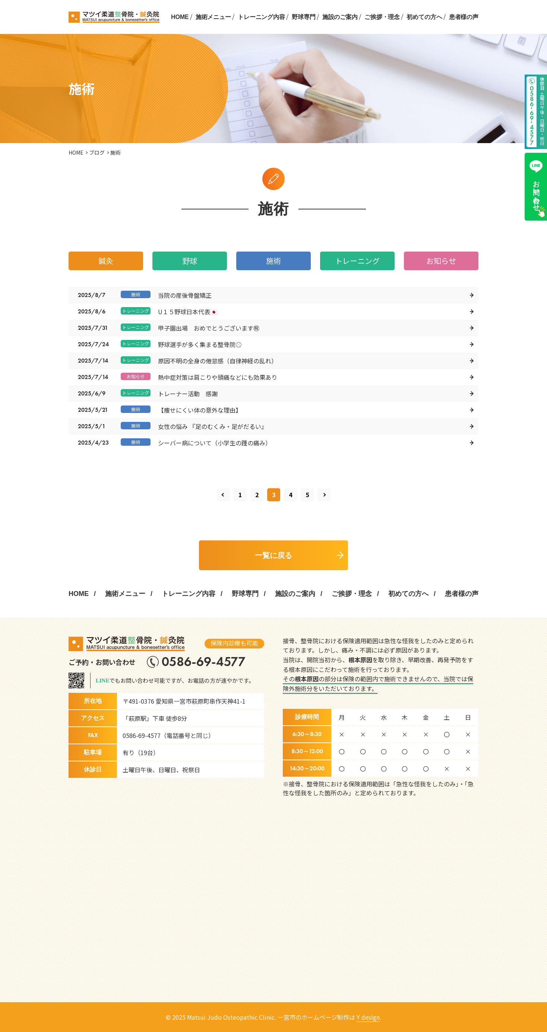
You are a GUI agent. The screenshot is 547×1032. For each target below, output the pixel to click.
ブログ (97, 152)
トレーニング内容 (261, 17)
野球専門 (303, 17)
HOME (180, 17)
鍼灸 (105, 260)
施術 (273, 260)
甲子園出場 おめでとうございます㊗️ (208, 328)
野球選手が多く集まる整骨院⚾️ (199, 344)
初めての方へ (424, 17)
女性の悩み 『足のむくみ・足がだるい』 (212, 426)
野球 (189, 260)
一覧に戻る (273, 555)
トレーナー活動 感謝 (188, 393)
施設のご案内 (340, 17)
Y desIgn (368, 1017)
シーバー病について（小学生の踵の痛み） (214, 442)
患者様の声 (463, 17)
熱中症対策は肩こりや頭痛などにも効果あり (217, 377)
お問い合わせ (536, 184)
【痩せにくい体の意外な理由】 (199, 409)
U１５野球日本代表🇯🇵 (188, 311)
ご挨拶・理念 (382, 17)
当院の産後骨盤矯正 (185, 295)
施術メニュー (213, 17)
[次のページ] (324, 494)
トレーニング (357, 260)
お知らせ (441, 260)
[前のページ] (223, 494)
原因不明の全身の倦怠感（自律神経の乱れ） (217, 360)
